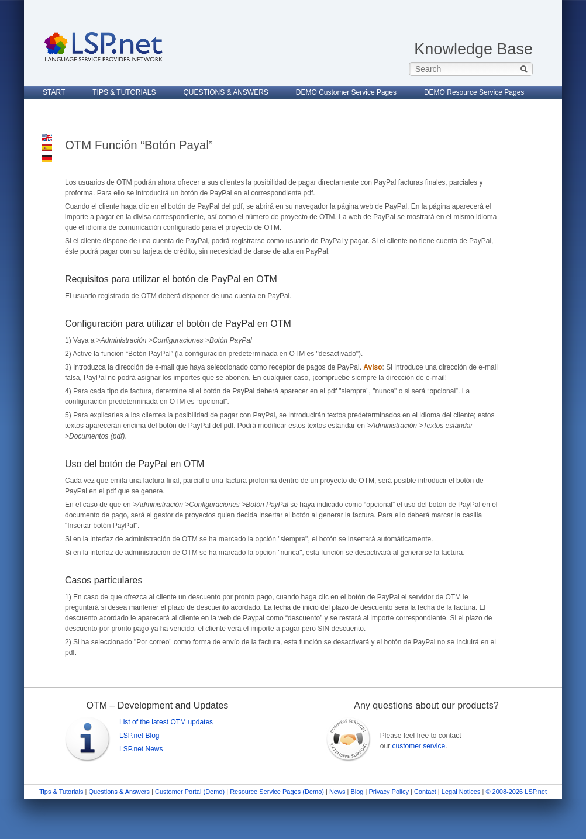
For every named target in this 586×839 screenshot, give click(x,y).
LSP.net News (141, 749)
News (337, 791)
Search (524, 69)
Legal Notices (461, 791)
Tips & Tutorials (61, 791)
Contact (425, 791)
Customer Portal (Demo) (190, 791)
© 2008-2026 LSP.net (516, 791)
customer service (418, 746)
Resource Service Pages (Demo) (277, 791)
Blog (356, 791)
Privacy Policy (389, 791)
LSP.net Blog (139, 735)
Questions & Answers (119, 791)
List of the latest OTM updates (166, 722)
